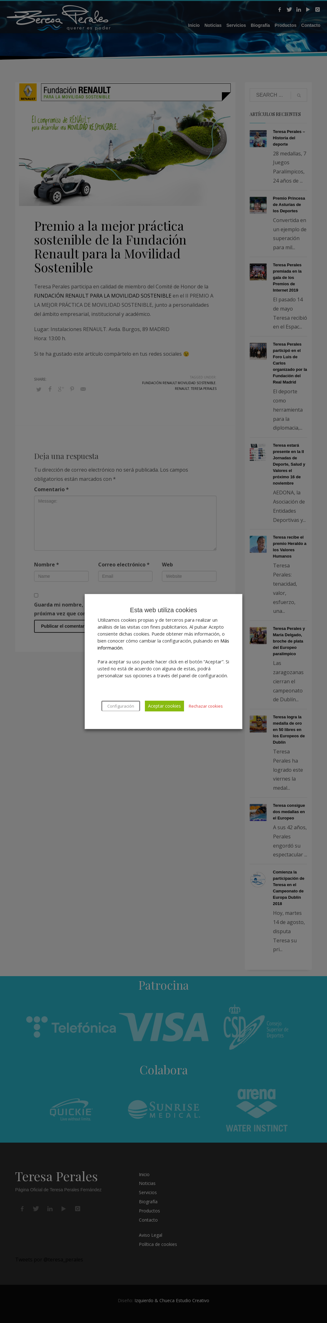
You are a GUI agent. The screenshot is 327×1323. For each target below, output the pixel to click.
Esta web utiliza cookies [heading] (163, 610)
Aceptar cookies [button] (164, 706)
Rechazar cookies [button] (206, 706)
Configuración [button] (120, 706)
